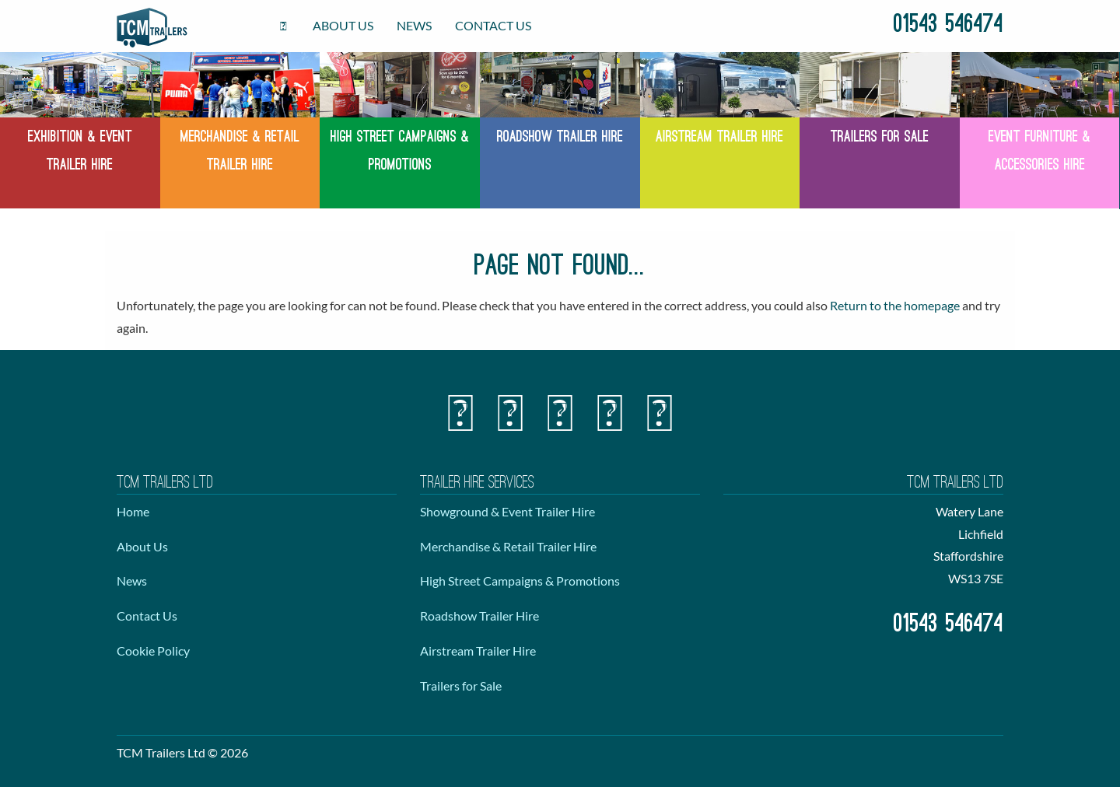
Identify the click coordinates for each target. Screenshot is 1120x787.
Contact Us (493, 25)
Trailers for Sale (461, 685)
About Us (343, 25)
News (414, 25)
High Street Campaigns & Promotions (520, 580)
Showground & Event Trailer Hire (507, 511)
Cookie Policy (153, 650)
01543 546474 (948, 25)
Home (133, 511)
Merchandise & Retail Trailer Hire (508, 546)
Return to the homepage (895, 305)
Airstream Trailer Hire (478, 650)
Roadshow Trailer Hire (479, 615)
